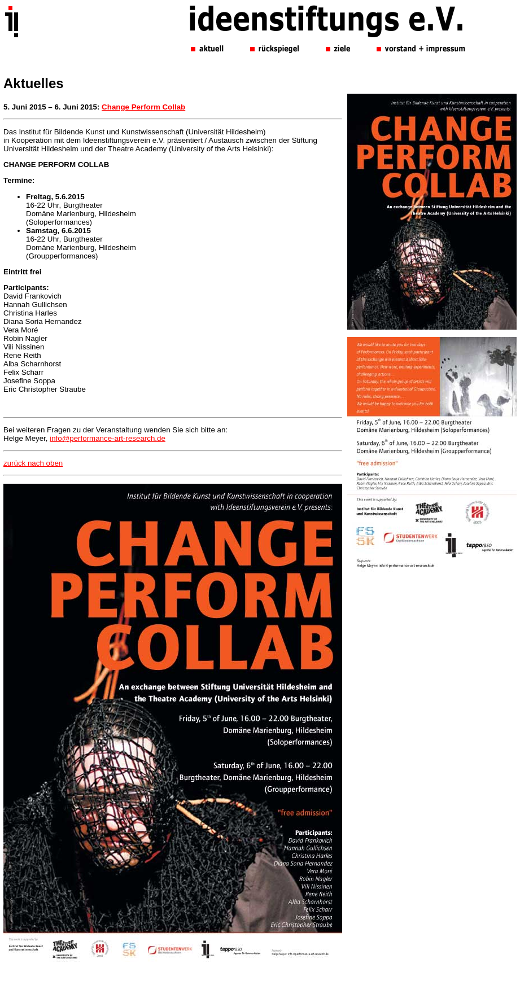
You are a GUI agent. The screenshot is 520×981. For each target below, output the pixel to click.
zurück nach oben (33, 463)
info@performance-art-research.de (107, 438)
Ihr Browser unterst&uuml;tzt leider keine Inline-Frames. (328, 50)
